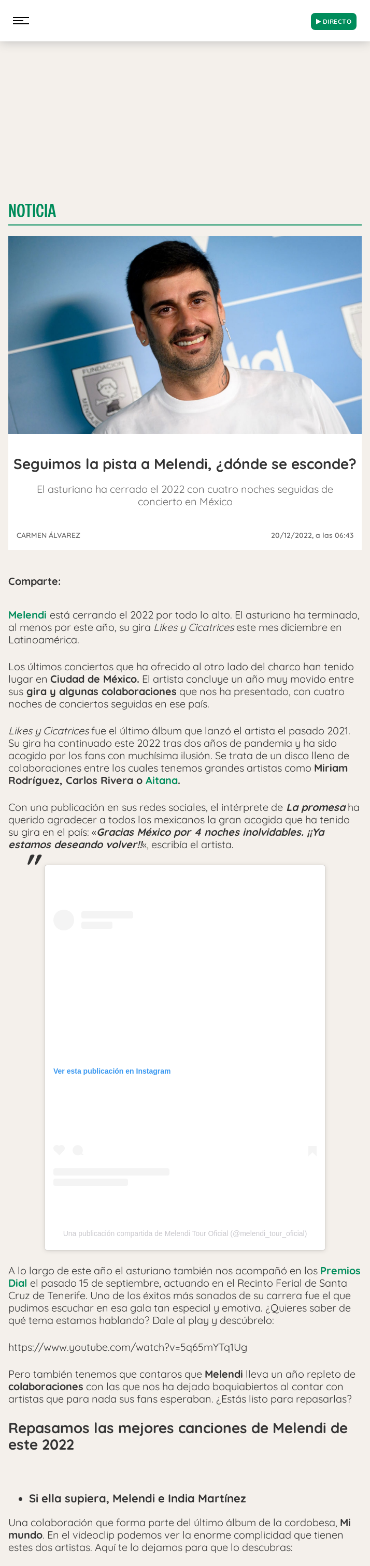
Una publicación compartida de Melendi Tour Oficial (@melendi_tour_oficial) (185, 1233)
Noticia (32, 211)
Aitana (162, 780)
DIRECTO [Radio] (334, 21)
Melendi (27, 614)
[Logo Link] (169, 19)
